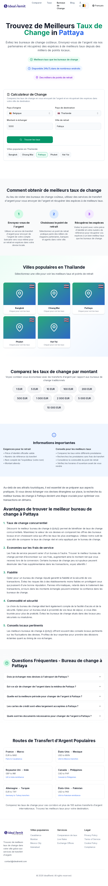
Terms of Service (92, 839)
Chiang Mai (27, 154)
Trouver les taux (30, 139)
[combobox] (84, 5)
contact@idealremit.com (14, 861)
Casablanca (35, 835)
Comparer (37, 3)
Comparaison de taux (67, 835)
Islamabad (35, 847)
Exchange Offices (65, 843)
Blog (72, 3)
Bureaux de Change (61, 6)
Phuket (53, 154)
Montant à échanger (17, 120)
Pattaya (42, 154)
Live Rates (62, 839)
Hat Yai (65, 154)
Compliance (89, 847)
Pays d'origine (14, 108)
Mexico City (35, 843)
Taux (49, 3)
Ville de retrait (62, 120)
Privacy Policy (90, 835)
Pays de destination (65, 108)
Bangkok (13, 154)
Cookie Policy (90, 843)
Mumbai (34, 839)
